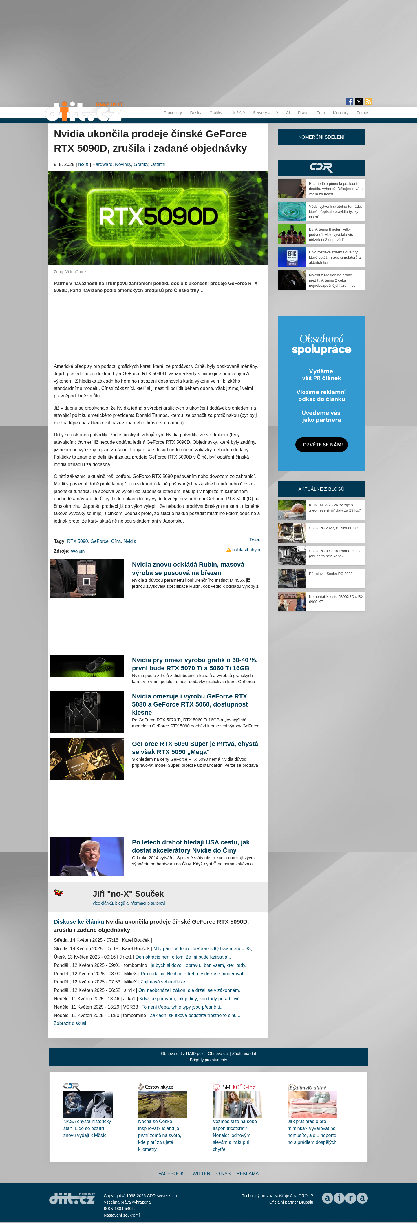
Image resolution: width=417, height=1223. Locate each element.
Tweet (255, 539)
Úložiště (238, 112)
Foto (321, 112)
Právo (303, 112)
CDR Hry (321, 168)
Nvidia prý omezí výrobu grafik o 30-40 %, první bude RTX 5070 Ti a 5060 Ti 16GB (195, 664)
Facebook (171, 1173)
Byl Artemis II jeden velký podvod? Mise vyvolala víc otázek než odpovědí (331, 234)
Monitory (341, 112)
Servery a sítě (265, 112)
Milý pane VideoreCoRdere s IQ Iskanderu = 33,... (204, 948)
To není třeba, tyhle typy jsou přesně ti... (183, 1007)
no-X (83, 164)
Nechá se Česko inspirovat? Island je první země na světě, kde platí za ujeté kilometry (159, 1135)
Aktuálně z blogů (321, 489)
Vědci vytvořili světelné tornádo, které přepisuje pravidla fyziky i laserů (335, 211)
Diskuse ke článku (79, 922)
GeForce (100, 541)
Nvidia (129, 541)
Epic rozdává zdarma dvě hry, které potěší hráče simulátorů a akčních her (335, 257)
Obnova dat (218, 1053)
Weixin (78, 551)
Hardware (102, 164)
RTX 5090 (77, 541)
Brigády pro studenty (208, 1060)
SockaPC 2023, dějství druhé (333, 528)
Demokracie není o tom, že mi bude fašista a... (183, 956)
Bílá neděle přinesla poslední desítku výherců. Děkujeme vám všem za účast (336, 188)
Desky (195, 112)
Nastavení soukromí (122, 1215)
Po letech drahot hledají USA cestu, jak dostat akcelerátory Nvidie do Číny (191, 846)
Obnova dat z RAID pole (183, 1053)
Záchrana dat (244, 1053)
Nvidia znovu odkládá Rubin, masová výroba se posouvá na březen (188, 568)
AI (288, 112)
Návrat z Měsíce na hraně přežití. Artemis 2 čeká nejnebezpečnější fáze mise (332, 280)
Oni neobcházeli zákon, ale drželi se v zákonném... (190, 990)
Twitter (200, 1173)
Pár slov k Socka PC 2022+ (332, 574)
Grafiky (215, 112)
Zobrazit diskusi (70, 1023)
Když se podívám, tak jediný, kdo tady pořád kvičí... (192, 998)
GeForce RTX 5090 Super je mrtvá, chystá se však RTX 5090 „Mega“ (195, 747)
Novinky (123, 164)
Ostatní (158, 164)
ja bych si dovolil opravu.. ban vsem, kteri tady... (200, 965)
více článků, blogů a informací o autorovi (129, 903)
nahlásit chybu (247, 549)
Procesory (173, 112)
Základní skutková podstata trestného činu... (195, 1015)
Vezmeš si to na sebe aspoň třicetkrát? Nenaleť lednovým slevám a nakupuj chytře (235, 1135)
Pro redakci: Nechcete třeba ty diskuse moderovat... (194, 973)
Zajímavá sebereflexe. (163, 981)
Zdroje (362, 112)
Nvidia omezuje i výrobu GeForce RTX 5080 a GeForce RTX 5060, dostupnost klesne (190, 704)
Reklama (248, 1173)
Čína (116, 541)
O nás (223, 1173)
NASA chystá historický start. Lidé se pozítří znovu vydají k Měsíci (87, 1128)
